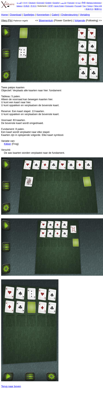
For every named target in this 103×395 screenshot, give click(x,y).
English (48, 3)
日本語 (26, 6)
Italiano (19, 6)
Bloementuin (46, 20)
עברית (78, 3)
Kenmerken (43, 14)
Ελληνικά (40, 3)
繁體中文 (98, 9)
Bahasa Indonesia (94, 3)
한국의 (33, 6)
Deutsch (32, 3)
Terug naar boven (11, 386)
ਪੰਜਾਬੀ (50, 6)
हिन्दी (83, 3)
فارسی (63, 3)
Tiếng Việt (98, 6)
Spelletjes (28, 14)
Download (15, 14)
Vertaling (85, 14)
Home (4, 14)
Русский (78, 6)
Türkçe (90, 6)
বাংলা (25, 3)
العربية (19, 3)
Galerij (55, 14)
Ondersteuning (69, 14)
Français (70, 3)
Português (69, 6)
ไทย (84, 6)
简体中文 (89, 9)
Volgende (79, 20)
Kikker (7, 144)
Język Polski (59, 6)
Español (56, 3)
